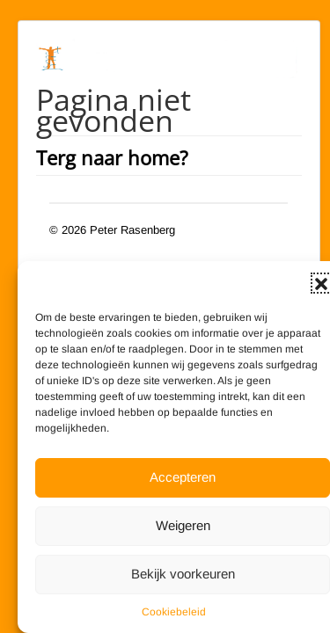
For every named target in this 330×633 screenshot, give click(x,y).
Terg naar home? (112, 157)
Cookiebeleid (174, 612)
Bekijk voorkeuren (183, 573)
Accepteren (183, 476)
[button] (321, 283)
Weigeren (183, 525)
